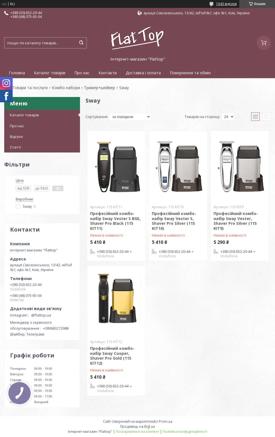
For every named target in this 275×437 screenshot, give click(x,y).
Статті (15, 147)
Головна (17, 72)
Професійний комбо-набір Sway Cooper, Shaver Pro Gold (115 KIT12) (112, 356)
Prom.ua (165, 421)
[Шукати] (81, 42)
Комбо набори (66, 87)
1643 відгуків (226, 3)
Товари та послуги (30, 87)
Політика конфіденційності (185, 431)
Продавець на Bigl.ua (137, 426)
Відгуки (16, 136)
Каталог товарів (49, 72)
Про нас (82, 72)
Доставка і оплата (143, 72)
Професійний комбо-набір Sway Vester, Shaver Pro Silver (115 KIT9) (236, 221)
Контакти (107, 72)
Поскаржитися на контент (137, 431)
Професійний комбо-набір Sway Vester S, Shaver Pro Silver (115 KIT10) (174, 221)
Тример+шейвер (99, 87)
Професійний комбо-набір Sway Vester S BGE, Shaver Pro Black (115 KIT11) (115, 221)
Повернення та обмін (190, 72)
